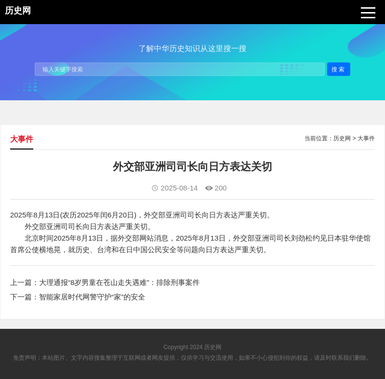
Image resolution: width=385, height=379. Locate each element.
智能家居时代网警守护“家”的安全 (92, 297)
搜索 (338, 69)
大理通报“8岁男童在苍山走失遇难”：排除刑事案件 (119, 282)
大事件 (366, 138)
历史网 (342, 138)
